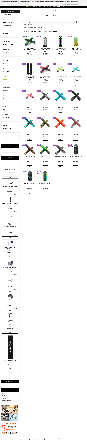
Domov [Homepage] (27, 6)
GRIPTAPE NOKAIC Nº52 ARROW (10, 360)
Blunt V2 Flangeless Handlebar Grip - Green (61, 49)
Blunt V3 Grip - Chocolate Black (30, 157)
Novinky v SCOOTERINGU (47, 6)
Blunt (56, 11)
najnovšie (45, 31)
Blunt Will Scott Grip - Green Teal (45, 184)
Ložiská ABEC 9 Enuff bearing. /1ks (10, 267)
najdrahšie (40, 31)
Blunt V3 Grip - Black (76, 103)
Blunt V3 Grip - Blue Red (76, 129)
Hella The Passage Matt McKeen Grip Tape (10, 204)
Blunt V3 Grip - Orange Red (60, 129)
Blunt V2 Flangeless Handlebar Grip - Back (30, 77)
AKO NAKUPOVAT (38, 6)
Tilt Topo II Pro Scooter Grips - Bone (10, 283)
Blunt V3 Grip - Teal (61, 103)
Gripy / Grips (53, 11)
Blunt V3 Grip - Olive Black (45, 129)
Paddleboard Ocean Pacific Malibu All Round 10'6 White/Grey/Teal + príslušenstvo (10, 247)
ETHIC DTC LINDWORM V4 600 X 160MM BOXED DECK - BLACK (10, 187)
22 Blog (62, 6)
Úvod (49, 11)
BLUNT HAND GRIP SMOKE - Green (61, 76)
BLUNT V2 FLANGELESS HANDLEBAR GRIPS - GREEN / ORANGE (76, 49)
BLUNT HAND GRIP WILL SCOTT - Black (76, 157)
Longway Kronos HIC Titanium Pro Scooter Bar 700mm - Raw (10, 169)
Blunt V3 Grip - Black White (45, 103)
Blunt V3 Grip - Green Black (45, 156)
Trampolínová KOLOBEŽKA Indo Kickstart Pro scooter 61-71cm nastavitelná (10, 228)
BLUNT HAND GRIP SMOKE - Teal (76, 76)
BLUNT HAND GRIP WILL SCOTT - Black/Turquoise (30, 184)
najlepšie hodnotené (53, 31)
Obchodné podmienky (56, 6)
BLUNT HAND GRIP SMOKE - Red (30, 103)
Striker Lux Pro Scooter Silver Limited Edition (10, 324)
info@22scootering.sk (7, 135)
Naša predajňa (32, 6)
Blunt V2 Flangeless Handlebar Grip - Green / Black (30, 49)
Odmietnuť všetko (67, 3)
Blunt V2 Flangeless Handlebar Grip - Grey (45, 49)
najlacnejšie (33, 31)
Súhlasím (74, 3)
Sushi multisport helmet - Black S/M (10, 302)
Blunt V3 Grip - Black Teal (30, 129)
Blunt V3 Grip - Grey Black (60, 156)
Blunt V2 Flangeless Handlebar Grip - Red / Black (45, 77)
